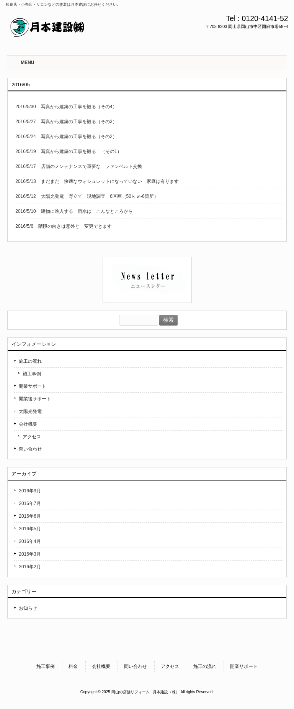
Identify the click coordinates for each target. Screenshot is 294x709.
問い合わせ (30, 449)
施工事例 (32, 374)
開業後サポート (35, 398)
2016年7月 (30, 503)
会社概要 (28, 424)
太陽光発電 (30, 411)
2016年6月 (30, 516)
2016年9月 (30, 491)
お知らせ (28, 608)
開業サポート (32, 386)
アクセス (32, 436)
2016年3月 (30, 554)
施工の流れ (30, 361)
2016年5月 (30, 528)
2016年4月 (30, 541)
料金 (73, 666)
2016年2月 (30, 566)
